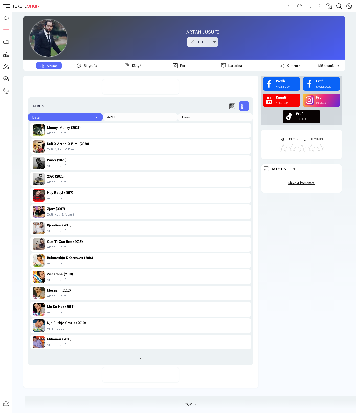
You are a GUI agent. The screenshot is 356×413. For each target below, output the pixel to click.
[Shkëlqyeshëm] (320, 147)
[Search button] (339, 6)
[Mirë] (301, 147)
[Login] (349, 6)
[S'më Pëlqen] (283, 147)
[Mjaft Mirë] (311, 147)
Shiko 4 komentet (301, 183)
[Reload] (300, 6)
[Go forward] (309, 6)
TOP (190, 404)
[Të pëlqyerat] (215, 117)
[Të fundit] (65, 117)
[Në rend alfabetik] (140, 117)
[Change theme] (329, 6)
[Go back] (290, 6)
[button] (6, 6)
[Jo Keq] (292, 147)
